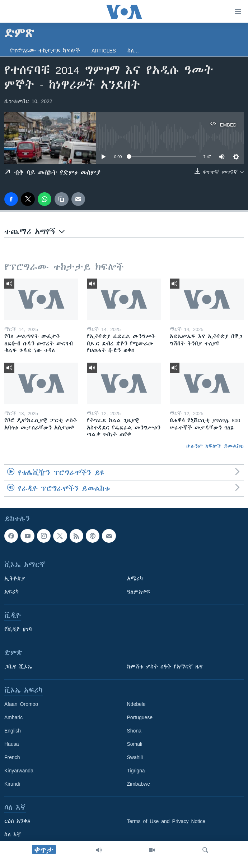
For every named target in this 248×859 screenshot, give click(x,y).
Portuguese (140, 718)
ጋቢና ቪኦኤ (18, 667)
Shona (134, 731)
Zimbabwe (138, 784)
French (12, 757)
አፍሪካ (11, 592)
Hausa (11, 744)
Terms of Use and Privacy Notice (166, 821)
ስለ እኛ (12, 835)
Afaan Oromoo (21, 704)
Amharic (13, 718)
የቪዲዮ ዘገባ (18, 629)
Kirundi (12, 784)
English (12, 731)
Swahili (135, 757)
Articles (104, 50)
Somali (134, 744)
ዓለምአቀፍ (138, 592)
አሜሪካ (135, 579)
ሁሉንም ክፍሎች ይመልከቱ (215, 446)
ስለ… (133, 50)
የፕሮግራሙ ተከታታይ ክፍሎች (45, 50)
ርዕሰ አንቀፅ (17, 821)
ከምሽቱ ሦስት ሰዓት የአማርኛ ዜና (165, 667)
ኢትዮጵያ (14, 579)
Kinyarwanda (18, 771)
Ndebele (136, 704)
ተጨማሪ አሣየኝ (34, 231)
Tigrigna (136, 771)
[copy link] (61, 199)
